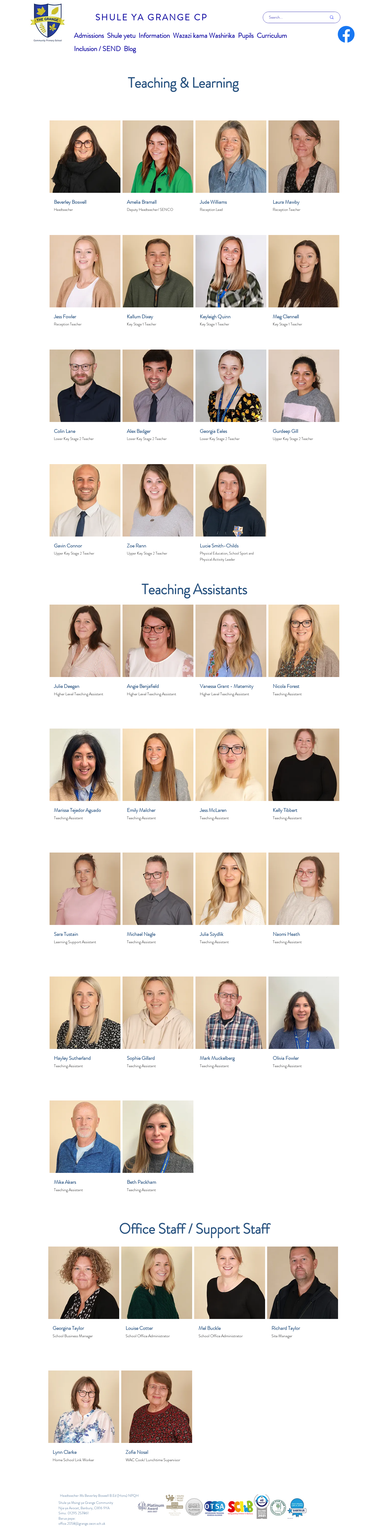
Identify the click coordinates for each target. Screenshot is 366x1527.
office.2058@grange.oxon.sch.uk (81, 1523)
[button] (88, 35)
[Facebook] (346, 34)
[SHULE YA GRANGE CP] (151, 17)
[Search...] (294, 17)
